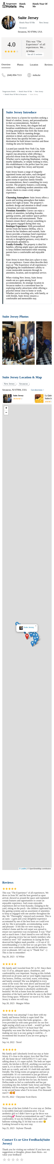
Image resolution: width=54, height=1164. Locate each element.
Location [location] (34, 64)
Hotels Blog (22, 5)
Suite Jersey (34, 94)
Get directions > (37, 390)
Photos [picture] (20, 64)
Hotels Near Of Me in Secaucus (16, 94)
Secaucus (23, 28)
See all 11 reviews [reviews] (35, 54)
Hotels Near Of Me (40, 5)
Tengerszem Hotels (9, 91)
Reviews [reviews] (49, 64)
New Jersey (44, 23)
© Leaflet (22, 869)
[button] (27, 637)
